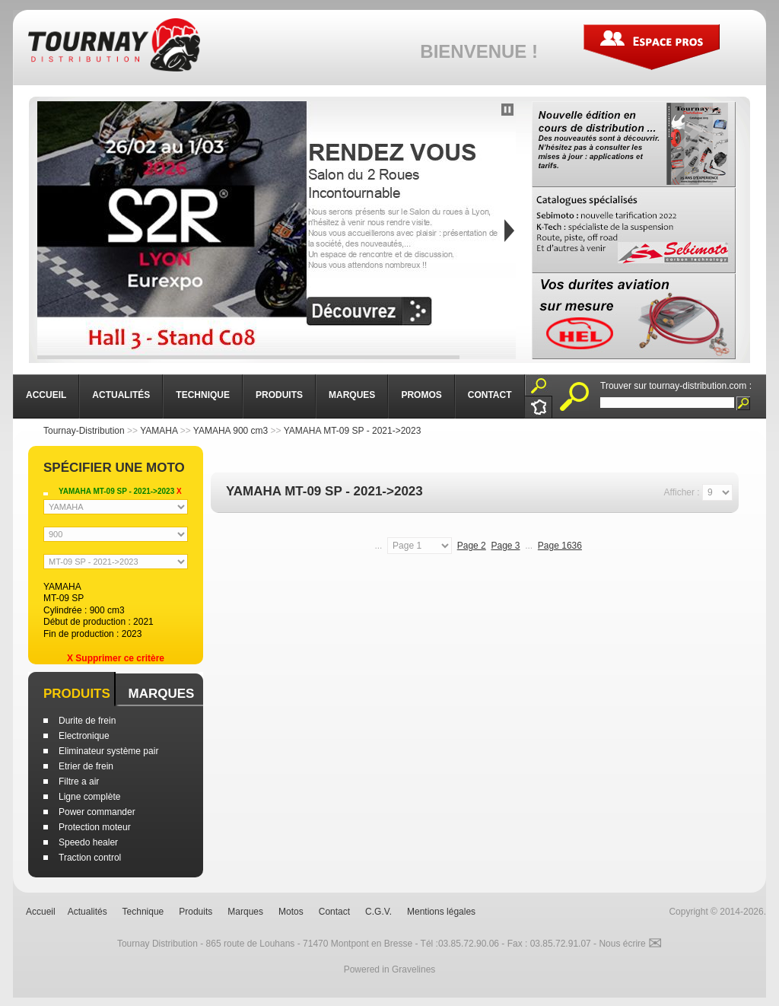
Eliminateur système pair (108, 751)
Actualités (87, 911)
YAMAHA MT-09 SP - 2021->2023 (352, 430)
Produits (76, 693)
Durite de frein (87, 720)
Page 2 (471, 545)
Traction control (90, 857)
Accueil (41, 911)
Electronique (84, 736)
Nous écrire (630, 943)
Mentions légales (441, 911)
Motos (291, 911)
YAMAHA (158, 430)
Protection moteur (95, 827)
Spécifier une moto (114, 467)
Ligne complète (89, 796)
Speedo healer (88, 842)
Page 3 (505, 545)
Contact (334, 911)
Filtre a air (79, 781)
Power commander (97, 812)
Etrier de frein (86, 766)
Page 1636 (560, 545)
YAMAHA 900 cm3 (230, 430)
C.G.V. (378, 911)
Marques (161, 693)
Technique (143, 911)
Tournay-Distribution (84, 430)
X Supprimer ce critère (115, 658)
